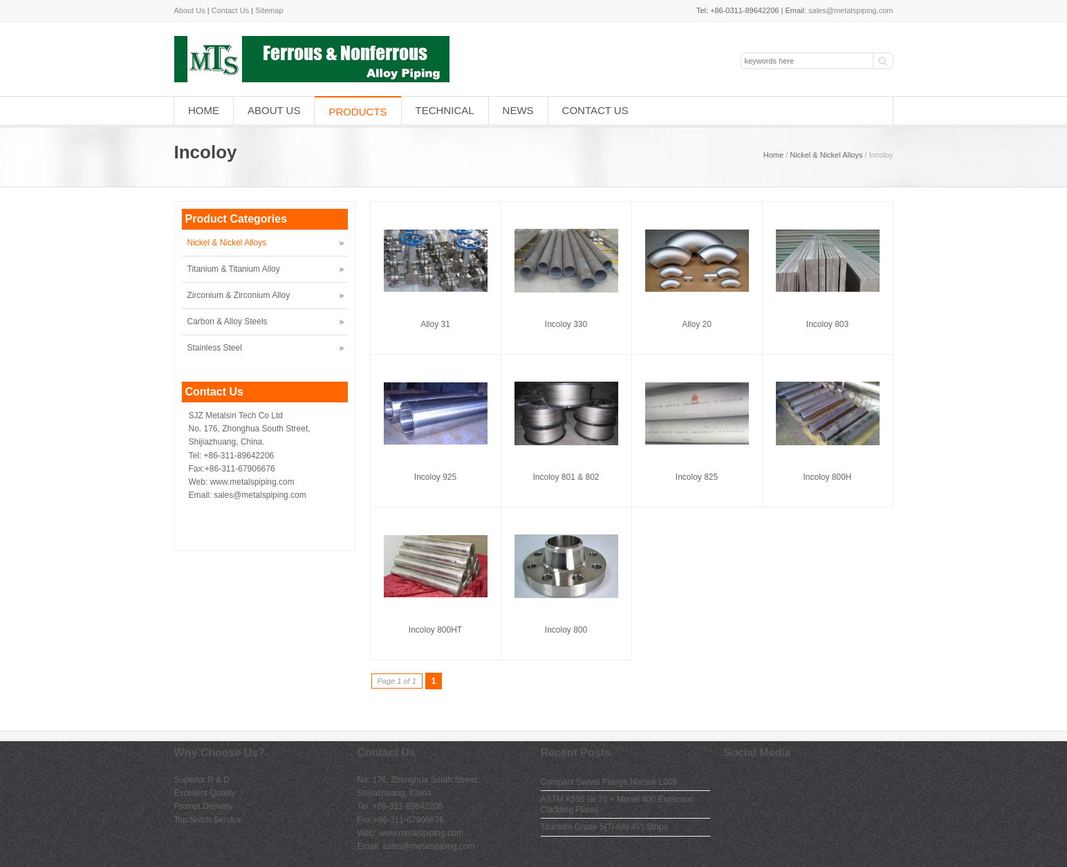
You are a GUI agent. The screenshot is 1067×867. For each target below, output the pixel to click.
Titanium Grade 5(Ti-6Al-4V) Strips (604, 827)
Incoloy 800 (566, 630)
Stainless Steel (214, 348)
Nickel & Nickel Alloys (826, 155)
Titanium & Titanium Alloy (233, 269)
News (518, 110)
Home (203, 110)
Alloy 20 (697, 324)
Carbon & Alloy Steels (227, 321)
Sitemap (269, 10)
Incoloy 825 (697, 477)
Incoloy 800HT (435, 630)
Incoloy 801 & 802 (565, 477)
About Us (189, 10)
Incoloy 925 (435, 477)
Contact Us (230, 10)
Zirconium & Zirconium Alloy (238, 295)
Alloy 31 (435, 324)
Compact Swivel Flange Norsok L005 (609, 782)
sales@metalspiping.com (850, 10)
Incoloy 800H (827, 477)
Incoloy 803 (827, 324)
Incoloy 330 (566, 324)
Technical (445, 110)
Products (357, 112)
